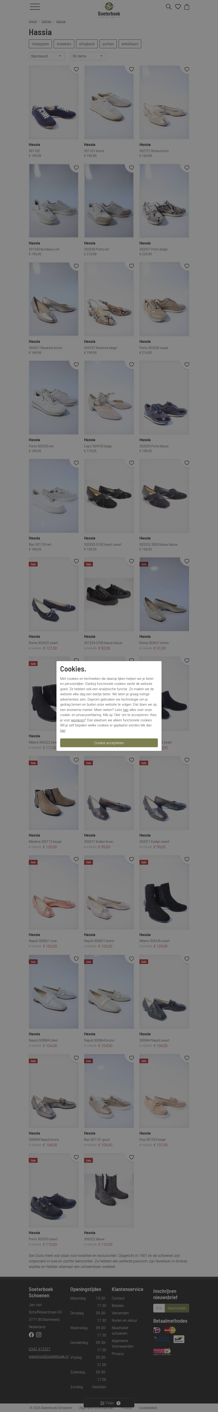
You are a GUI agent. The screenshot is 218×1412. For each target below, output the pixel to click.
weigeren (78, 720)
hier (126, 709)
